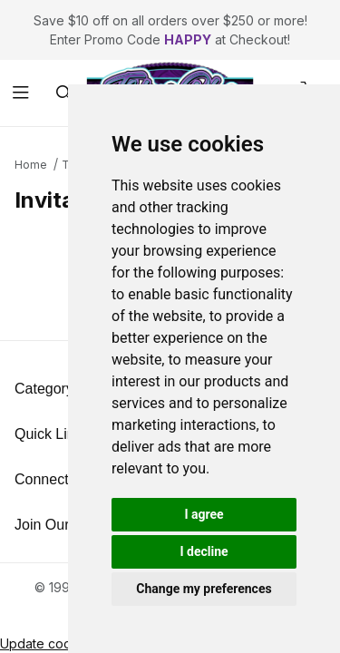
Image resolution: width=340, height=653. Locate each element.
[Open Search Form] (64, 93)
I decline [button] (204, 551)
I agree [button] (203, 514)
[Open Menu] (21, 93)
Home (31, 164)
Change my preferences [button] (203, 588)
